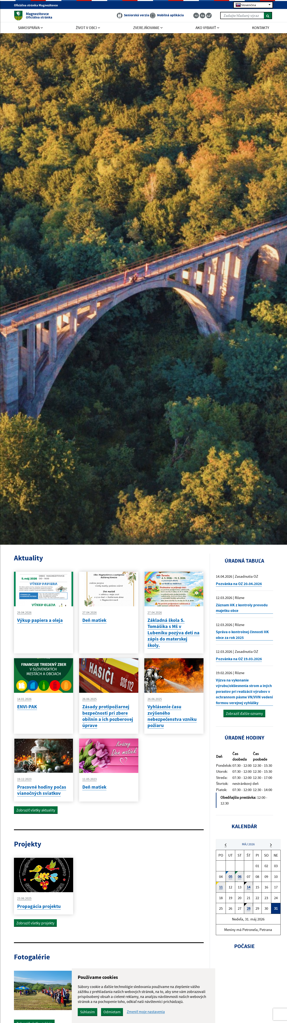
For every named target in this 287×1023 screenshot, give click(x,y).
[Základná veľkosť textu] (202, 15)
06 (239, 876)
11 (221, 887)
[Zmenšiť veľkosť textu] (196, 15)
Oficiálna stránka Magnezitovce (37, 5)
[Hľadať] (268, 15)
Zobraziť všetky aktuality (35, 810)
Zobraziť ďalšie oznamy (244, 713)
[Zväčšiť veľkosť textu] (209, 15)
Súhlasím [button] (87, 1011)
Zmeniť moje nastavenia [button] (146, 1012)
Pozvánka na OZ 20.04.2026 (239, 583)
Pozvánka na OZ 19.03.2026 (239, 658)
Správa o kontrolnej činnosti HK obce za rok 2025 (242, 634)
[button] (225, 844)
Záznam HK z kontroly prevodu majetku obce (242, 608)
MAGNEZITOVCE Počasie (244, 974)
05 (230, 876)
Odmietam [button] (112, 1011)
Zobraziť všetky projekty (35, 923)
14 (248, 887)
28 (248, 908)
